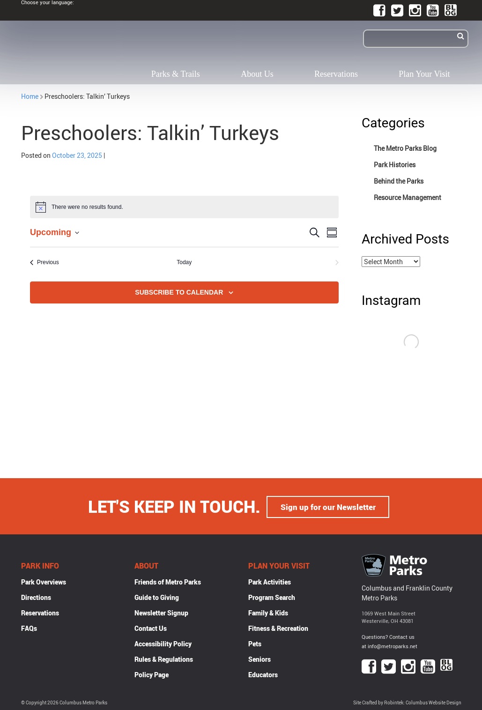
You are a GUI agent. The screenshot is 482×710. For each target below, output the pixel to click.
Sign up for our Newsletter (328, 505)
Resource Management (407, 197)
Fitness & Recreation (278, 627)
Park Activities (269, 581)
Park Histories (394, 164)
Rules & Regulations (163, 658)
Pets (254, 642)
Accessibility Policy (163, 642)
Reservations (336, 74)
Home (29, 96)
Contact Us (150, 627)
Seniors (259, 658)
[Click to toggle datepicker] (54, 232)
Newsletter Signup (161, 611)
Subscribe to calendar (179, 292)
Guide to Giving (156, 596)
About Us (257, 74)
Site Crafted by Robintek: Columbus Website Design (407, 702)
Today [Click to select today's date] (184, 262)
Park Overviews (43, 581)
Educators (263, 673)
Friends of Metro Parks (167, 581)
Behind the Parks (398, 181)
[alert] (184, 207)
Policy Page (151, 673)
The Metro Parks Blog (405, 148)
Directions (36, 596)
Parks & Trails (175, 74)
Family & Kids (268, 611)
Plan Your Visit (424, 74)
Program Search (271, 596)
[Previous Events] (44, 262)
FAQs (29, 627)
